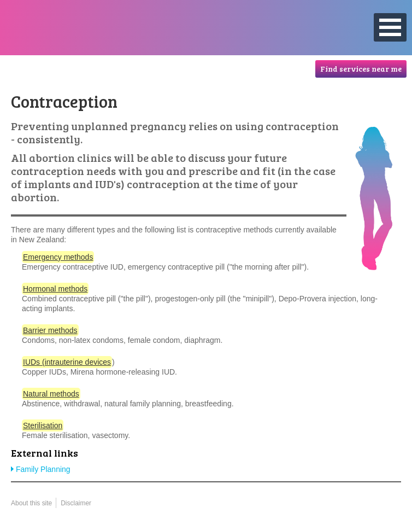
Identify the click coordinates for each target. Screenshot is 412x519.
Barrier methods (50, 330)
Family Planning (43, 469)
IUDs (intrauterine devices (67, 362)
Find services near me (361, 68)
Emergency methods (58, 257)
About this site (31, 503)
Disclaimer (76, 503)
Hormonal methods (55, 288)
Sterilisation (42, 425)
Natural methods (51, 393)
